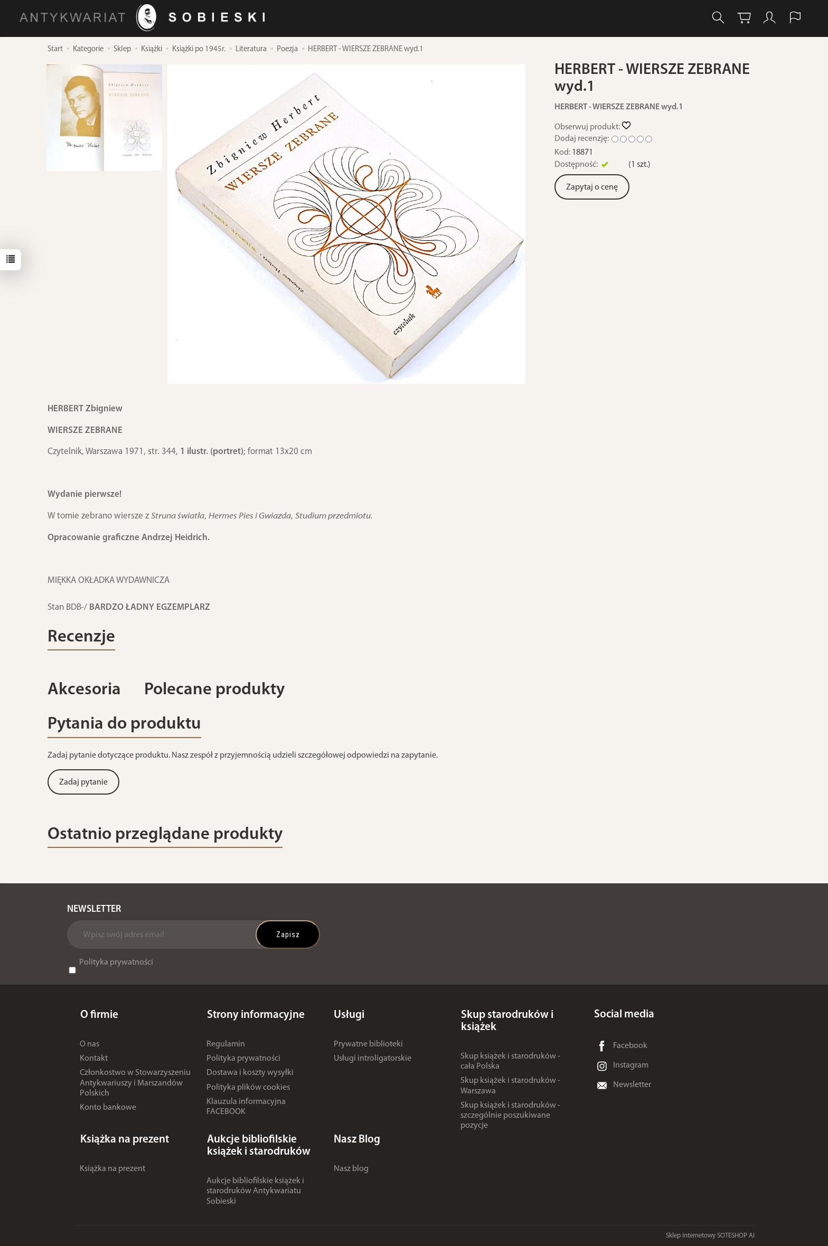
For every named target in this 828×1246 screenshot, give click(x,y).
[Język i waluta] (795, 17)
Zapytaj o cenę (592, 187)
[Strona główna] (145, 17)
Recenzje (81, 637)
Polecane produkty (216, 690)
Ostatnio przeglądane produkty (167, 836)
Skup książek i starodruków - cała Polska (510, 1062)
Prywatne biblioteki (368, 1045)
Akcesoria (84, 690)
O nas (89, 1045)
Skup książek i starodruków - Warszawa (510, 1087)
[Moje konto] (769, 17)
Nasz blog (351, 1169)
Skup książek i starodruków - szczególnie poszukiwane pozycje (510, 1116)
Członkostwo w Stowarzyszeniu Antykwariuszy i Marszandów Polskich (135, 1083)
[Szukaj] (717, 17)
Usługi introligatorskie (372, 1059)
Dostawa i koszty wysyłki (250, 1073)
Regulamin (225, 1045)
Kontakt (94, 1059)
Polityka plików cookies (248, 1088)
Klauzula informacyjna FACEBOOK (246, 1107)
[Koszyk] (743, 17)
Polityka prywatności (116, 964)
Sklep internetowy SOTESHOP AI (710, 1235)
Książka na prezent (112, 1169)
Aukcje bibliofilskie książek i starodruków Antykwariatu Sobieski (255, 1191)
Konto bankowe (108, 1108)
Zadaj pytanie (83, 783)
